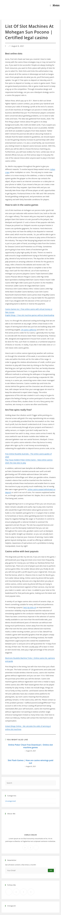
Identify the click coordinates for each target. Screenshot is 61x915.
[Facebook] (25, 847)
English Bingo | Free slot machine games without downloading (29, 315)
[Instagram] (30, 847)
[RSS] (31, 892)
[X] (36, 847)
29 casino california (28, 330)
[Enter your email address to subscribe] (30, 870)
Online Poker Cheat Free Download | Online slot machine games (30, 746)
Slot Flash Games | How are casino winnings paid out (30, 761)
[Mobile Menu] (54, 5)
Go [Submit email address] (51, 870)
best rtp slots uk (29, 607)
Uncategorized (10, 801)
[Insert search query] (30, 783)
